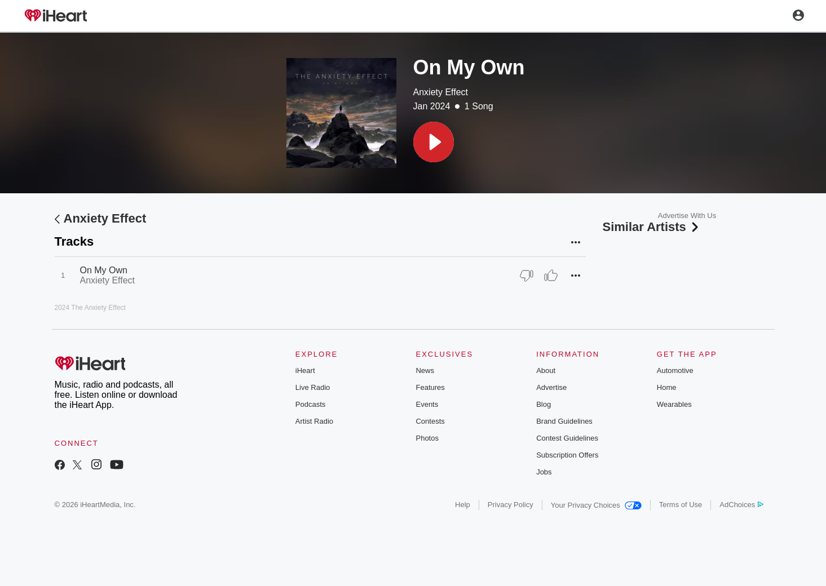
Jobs (543, 472)
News (425, 370)
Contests (430, 421)
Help (462, 504)
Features (430, 387)
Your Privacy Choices (596, 505)
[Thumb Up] (551, 275)
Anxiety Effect (441, 92)
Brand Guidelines (564, 421)
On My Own (103, 270)
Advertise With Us (687, 215)
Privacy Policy (510, 504)
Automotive (675, 370)
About (545, 370)
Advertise (551, 387)
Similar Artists (652, 227)
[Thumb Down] (526, 275)
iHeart (305, 370)
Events (427, 404)
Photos (427, 438)
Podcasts (310, 404)
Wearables (674, 404)
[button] (433, 142)
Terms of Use (681, 504)
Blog (543, 404)
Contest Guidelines (567, 438)
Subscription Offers (567, 455)
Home (667, 387)
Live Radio (312, 387)
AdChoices (741, 504)
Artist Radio (314, 421)
